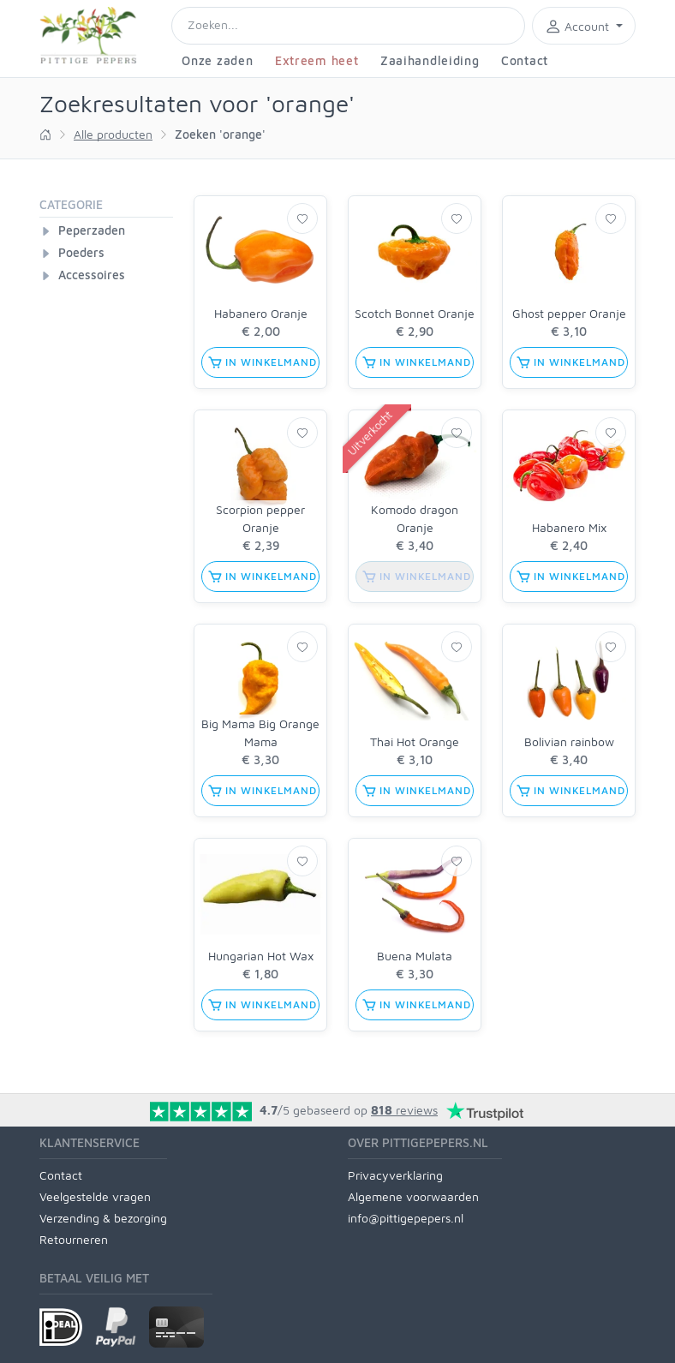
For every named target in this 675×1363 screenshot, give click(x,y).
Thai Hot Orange (414, 741)
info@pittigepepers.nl (405, 1218)
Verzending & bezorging (103, 1218)
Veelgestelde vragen (95, 1196)
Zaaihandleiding (430, 60)
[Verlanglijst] (302, 218)
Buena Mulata (414, 955)
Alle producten (113, 134)
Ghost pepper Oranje (569, 313)
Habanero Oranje (261, 313)
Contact (524, 60)
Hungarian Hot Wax (261, 955)
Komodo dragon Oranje (414, 518)
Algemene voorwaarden (413, 1196)
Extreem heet (316, 60)
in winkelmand (262, 362)
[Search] (348, 26)
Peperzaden (91, 230)
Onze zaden (217, 60)
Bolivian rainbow (569, 741)
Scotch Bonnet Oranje (415, 313)
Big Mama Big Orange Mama (260, 732)
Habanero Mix (569, 527)
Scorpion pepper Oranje (260, 518)
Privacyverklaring (395, 1175)
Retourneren (73, 1239)
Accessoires (91, 274)
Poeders (81, 252)
